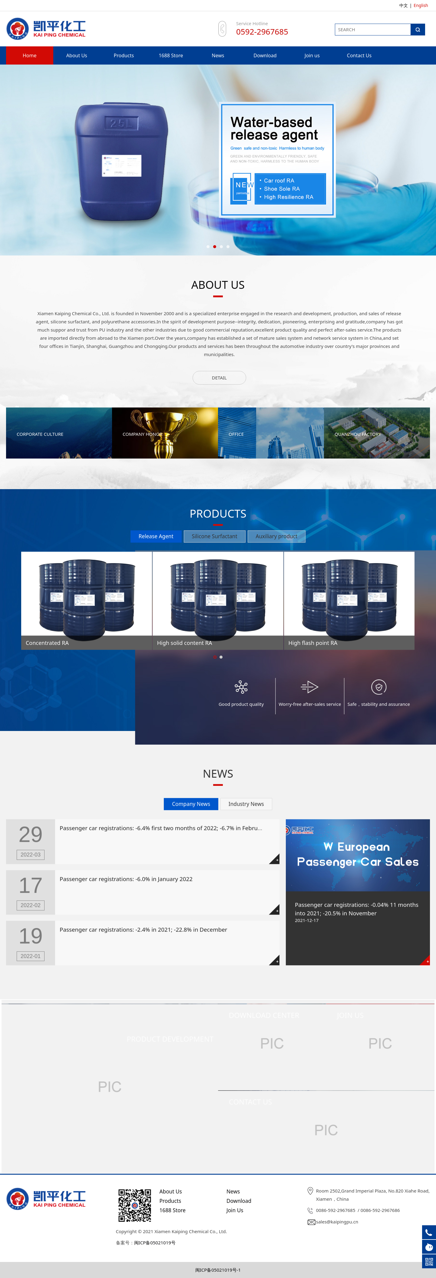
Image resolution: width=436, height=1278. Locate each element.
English (421, 5)
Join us (312, 55)
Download (264, 55)
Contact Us (359, 55)
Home (30, 55)
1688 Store (171, 55)
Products (124, 55)
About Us (76, 55)
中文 (403, 5)
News (218, 55)
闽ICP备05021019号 (155, 1243)
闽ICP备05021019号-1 (218, 1270)
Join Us (234, 1210)
